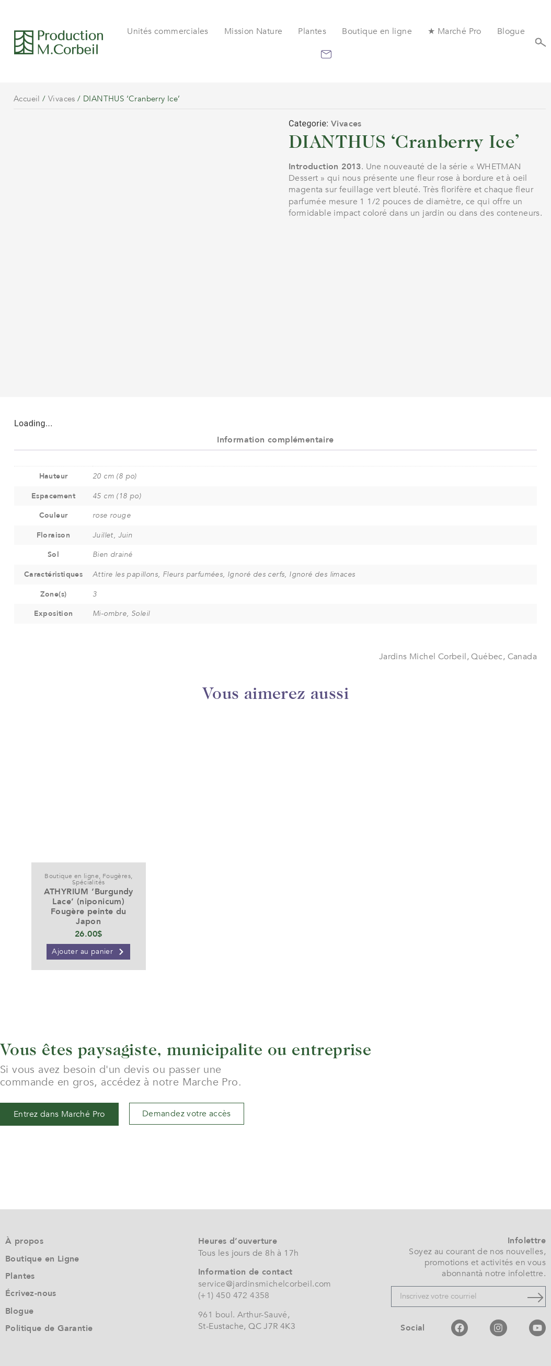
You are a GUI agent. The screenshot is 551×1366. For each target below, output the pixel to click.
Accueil (27, 99)
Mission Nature (253, 31)
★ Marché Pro (454, 31)
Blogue (511, 31)
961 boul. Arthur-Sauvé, (244, 1315)
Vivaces (61, 99)
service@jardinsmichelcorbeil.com (264, 1284)
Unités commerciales (168, 31)
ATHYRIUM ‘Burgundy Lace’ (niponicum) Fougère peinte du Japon (88, 907)
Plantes (312, 31)
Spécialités (88, 882)
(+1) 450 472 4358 (234, 1295)
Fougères (116, 876)
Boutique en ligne (377, 31)
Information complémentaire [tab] (275, 440)
